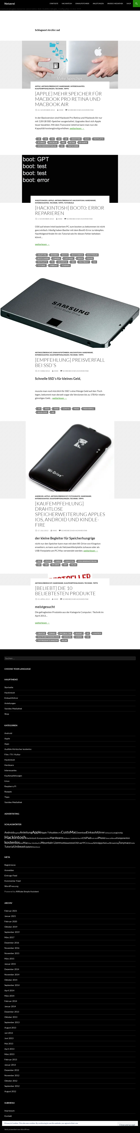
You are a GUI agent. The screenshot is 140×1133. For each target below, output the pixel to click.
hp (88, 633)
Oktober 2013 (10, 1017)
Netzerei (9, 3)
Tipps (66, 88)
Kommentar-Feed (12, 881)
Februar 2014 (10, 1001)
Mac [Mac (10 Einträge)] (25, 842)
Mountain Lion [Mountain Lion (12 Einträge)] (50, 842)
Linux (6, 781)
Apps (6, 744)
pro (63, 142)
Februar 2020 (10, 921)
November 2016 (11, 948)
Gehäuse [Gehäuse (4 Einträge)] (108, 833)
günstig (66, 409)
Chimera (56, 258)
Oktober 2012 (10, 1080)
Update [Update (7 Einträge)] (28, 846)
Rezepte (8, 791)
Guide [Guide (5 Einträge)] (113, 833)
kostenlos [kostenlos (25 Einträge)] (12, 842)
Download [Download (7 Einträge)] (81, 832)
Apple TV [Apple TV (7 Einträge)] (45, 832)
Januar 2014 (10, 1006)
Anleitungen (98, 3)
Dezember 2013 (11, 1011)
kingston (69, 561)
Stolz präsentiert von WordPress (16, 1129)
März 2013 (9, 1054)
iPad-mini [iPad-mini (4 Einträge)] (94, 838)
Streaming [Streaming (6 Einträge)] (114, 843)
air (66, 139)
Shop (129, 3)
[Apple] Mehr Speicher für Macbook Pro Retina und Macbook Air (68, 99)
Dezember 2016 (11, 942)
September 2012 (11, 1086)
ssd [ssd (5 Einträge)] (108, 843)
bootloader (43, 258)
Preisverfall (88, 409)
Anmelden (9, 870)
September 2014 (11, 985)
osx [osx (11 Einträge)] (72, 842)
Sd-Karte (83, 142)
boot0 (65, 255)
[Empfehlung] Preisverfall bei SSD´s (70, 362)
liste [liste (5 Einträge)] (21, 843)
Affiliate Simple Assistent (27, 891)
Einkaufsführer (82, 3)
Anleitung (42, 255)
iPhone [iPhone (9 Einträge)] (101, 837)
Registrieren (10, 865)
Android (39, 496)
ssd (62, 146)
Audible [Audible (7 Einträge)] (53, 832)
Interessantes (77, 86)
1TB (39, 409)
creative (41, 633)
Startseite (54, 3)
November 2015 (11, 953)
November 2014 (11, 974)
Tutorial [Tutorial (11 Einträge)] (9, 846)
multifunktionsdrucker (48, 637)
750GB (56, 409)
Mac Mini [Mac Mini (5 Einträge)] (31, 843)
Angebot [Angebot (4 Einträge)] (17, 833)
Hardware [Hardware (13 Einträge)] (56, 837)
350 (52, 139)
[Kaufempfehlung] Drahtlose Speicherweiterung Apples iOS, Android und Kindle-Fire (70, 514)
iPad (39, 561)
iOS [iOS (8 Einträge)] (84, 838)
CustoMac (68, 258)
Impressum (9, 1110)
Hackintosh (67, 3)
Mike (61, 110)
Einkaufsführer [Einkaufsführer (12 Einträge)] (95, 832)
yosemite (66, 265)
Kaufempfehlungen (44, 88)
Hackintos (62, 262)
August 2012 (10, 1091)
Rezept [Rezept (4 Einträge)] (90, 843)
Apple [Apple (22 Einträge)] (36, 832)
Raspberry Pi (10, 786)
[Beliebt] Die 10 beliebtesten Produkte (65, 590)
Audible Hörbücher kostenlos (17, 749)
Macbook (53, 142)
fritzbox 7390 (65, 633)
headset (79, 633)
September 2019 (11, 932)
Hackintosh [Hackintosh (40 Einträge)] (15, 837)
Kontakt (8, 1116)
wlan (73, 565)
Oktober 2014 (10, 980)
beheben (54, 255)
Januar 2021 (10, 916)
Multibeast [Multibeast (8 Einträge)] (64, 842)
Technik (59, 88)
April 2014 (9, 990)
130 (39, 139)
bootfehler (92, 255)
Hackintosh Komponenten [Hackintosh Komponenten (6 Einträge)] (38, 838)
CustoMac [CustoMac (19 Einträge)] (68, 832)
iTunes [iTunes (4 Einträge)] (107, 838)
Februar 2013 (10, 1059)
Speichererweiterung (47, 146)
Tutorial (42, 265)
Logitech (97, 633)
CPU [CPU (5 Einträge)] (59, 833)
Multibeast (84, 262)
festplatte (98, 139)
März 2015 (9, 958)
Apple (38, 86)
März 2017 (9, 937)
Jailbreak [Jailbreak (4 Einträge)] (113, 838)
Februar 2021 (10, 911)
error (80, 258)
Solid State (42, 412)
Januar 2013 (10, 1065)
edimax (52, 633)
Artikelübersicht (49, 86)
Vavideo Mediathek (115, 3)
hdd (73, 262)
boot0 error (77, 255)
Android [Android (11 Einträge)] (9, 832)
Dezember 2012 (11, 1070)
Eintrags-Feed (10, 875)
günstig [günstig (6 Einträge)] (119, 832)
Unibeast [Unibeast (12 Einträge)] (19, 846)
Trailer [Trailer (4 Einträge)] (132, 843)
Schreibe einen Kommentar (81, 110)
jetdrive (41, 142)
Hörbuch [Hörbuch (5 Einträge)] (78, 838)
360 (59, 139)
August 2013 (10, 1027)
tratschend (73, 146)
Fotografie (74, 496)
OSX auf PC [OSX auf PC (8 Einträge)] (80, 842)
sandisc (78, 637)
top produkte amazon (48, 640)
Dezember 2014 (11, 969)
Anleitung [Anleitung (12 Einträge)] (26, 832)
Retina (72, 142)
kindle (58, 561)
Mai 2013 (8, 1043)
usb (46, 565)
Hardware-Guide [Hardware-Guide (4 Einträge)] (69, 838)
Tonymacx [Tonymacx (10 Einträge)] (124, 842)
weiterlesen (77, 128)
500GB (47, 409)
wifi (65, 565)
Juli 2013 (8, 1033)
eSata (87, 139)
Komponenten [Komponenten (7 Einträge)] (123, 838)
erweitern (76, 139)
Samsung (67, 637)
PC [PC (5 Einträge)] (87, 843)
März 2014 (9, 995)
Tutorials (69, 203)
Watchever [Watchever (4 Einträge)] (36, 847)
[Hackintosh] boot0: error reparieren (69, 210)
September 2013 (11, 1022)
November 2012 (11, 1075)
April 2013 (9, 1049)
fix (52, 262)
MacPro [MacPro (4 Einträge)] (38, 843)
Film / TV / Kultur (12, 754)
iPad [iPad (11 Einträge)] (88, 837)
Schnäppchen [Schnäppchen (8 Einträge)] (100, 842)
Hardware (64, 86)
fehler (90, 258)
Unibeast (54, 265)
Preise (76, 409)
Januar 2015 (10, 964)
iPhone (48, 561)
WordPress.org (11, 886)
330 (45, 139)
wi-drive (55, 565)
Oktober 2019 (10, 926)
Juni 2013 (8, 1038)
